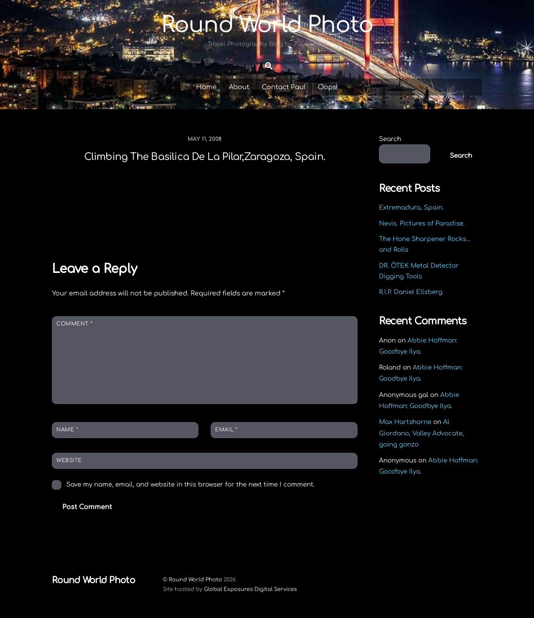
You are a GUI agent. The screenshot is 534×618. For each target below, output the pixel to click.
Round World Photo (195, 580)
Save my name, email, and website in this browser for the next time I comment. (190, 484)
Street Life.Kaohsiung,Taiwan (288, 221)
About (239, 87)
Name (67, 429)
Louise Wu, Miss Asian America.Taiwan (108, 227)
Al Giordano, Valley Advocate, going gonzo (421, 433)
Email (226, 429)
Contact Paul (284, 87)
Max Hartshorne (405, 422)
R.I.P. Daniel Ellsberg (410, 292)
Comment (74, 324)
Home (206, 87)
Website (69, 460)
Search (390, 139)
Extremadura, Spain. (411, 207)
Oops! (328, 87)
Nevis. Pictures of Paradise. (422, 223)
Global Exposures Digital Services (250, 589)
